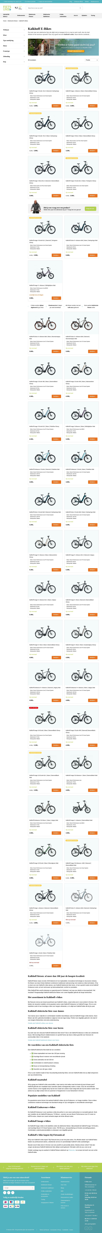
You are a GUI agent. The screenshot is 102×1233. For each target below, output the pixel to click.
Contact (71, 1229)
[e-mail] (19, 1188)
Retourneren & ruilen (67, 1197)
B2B (62, 1191)
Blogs (62, 1188)
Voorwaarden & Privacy (55, 1229)
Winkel (87, 1)
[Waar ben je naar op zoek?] (54, 8)
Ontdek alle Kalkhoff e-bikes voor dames (40, 1023)
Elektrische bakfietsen (47, 1188)
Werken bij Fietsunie (44, 1229)
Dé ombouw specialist (30, 1)
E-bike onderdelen (46, 1191)
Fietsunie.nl (72, 1150)
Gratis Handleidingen (67, 1194)
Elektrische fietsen (46, 1184)
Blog (71, 1)
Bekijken (56, 105)
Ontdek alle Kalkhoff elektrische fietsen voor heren (43, 1040)
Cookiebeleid (65, 1229)
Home (4, 21)
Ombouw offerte (78, 1)
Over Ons (63, 1184)
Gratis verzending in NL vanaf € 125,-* (13, 1)
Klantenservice (95, 1)
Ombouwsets (45, 1181)
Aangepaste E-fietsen (47, 1202)
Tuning (43, 1199)
